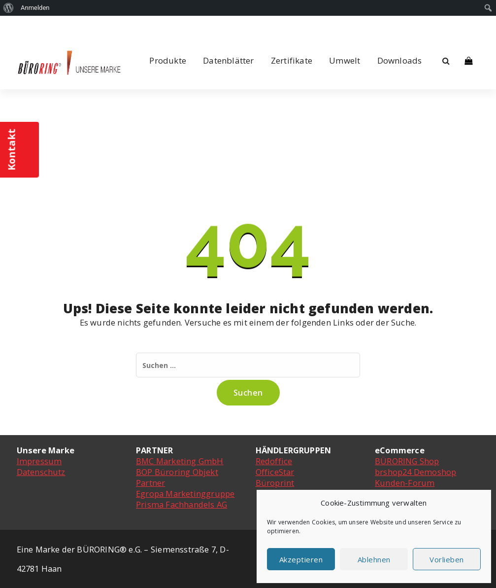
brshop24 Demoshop (415, 472)
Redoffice (274, 461)
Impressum (39, 461)
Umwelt (344, 60)
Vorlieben (447, 559)
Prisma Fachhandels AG (181, 504)
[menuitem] (8, 8)
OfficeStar (275, 472)
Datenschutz (41, 472)
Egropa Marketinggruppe (185, 493)
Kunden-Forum (404, 482)
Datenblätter (228, 60)
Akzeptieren (301, 559)
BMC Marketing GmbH (180, 461)
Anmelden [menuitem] (35, 7)
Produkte (167, 60)
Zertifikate (291, 60)
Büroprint (275, 482)
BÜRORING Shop (407, 461)
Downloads (399, 60)
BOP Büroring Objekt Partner (177, 477)
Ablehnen (374, 559)
